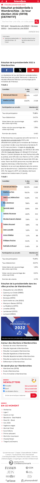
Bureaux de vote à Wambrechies (15, 346)
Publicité (34, 452)
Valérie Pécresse (9, 214)
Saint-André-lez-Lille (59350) (18, 28)
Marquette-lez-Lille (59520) (19, 26)
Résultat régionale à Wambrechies (15, 348)
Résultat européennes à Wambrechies (17, 359)
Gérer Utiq (34, 456)
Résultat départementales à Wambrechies (18, 356)
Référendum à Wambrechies (14, 362)
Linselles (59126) (9, 309)
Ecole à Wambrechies (11, 371)
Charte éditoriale (26, 452)
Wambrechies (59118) (11, 368)
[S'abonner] (20, 395)
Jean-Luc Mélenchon (11, 197)
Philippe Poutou (9, 240)
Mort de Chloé (8, 428)
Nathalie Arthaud (9, 246)
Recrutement (30, 454)
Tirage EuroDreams (10, 442)
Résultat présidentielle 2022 (15, 5)
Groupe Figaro (17, 459)
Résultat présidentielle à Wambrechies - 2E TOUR (12, 40)
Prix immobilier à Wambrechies (15, 374)
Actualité (7, 386)
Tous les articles (16, 454)
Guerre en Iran (8, 415)
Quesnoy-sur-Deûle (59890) (13, 293)
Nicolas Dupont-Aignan (12, 219)
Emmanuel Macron (10, 95)
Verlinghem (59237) (10, 295)
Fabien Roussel (9, 224)
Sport (6, 388)
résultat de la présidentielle (11, 140)
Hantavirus (7, 410)
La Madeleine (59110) (10, 306)
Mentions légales (7, 459)
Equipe (18, 452)
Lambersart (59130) (10, 311)
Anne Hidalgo (8, 235)
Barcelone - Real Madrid (12, 418)
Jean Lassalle (8, 230)
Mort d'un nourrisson (11, 436)
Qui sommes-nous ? (9, 452)
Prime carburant (9, 433)
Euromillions (8, 431)
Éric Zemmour (8, 203)
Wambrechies (26, 38)
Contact (8, 454)
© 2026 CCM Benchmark (30, 459)
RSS (23, 454)
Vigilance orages (9, 426)
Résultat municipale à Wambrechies (16, 351)
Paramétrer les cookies (23, 456)
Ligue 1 (5, 412)
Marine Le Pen (8, 100)
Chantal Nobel (8, 439)
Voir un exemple (31, 386)
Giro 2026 (7, 423)
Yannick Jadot (8, 208)
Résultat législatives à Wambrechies (16, 354)
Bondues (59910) (9, 298)
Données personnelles (9, 456)
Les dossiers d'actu (10, 391)
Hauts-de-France (13, 152)
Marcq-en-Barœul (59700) (12, 303)
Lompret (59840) (9, 314)
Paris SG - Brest (9, 420)
